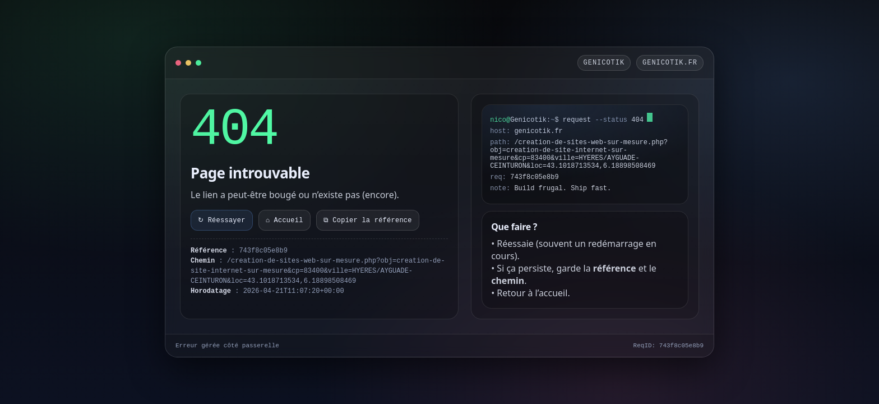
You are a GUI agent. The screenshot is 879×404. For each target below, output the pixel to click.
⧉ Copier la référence (367, 220)
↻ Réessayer (222, 220)
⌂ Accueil (284, 220)
